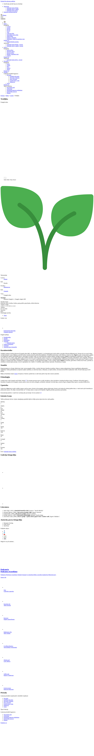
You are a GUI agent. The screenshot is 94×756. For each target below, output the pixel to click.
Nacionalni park (11, 87)
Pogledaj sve (4, 722)
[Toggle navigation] (3, 19)
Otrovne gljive (10, 53)
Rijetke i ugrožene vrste (13, 54)
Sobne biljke (10, 36)
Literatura (6, 345)
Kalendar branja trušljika (10, 451)
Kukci (8, 64)
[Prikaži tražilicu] (2, 17)
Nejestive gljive (11, 51)
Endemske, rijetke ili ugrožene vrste (16, 39)
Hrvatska (9, 75)
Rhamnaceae (7, 287)
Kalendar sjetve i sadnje (13, 9)
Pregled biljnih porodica (13, 41)
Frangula (6, 291)
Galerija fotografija (8, 344)
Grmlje (8, 28)
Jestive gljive (10, 50)
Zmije (8, 69)
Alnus (5, 315)
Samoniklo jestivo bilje (12, 35)
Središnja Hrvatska (14, 76)
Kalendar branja (11, 343)
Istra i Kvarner (13, 79)
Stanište (6, 338)
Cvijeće (9, 26)
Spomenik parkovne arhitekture (14, 90)
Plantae (5, 279)
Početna (3, 95)
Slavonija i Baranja (14, 77)
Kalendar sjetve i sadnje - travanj (15, 46)
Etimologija (7, 340)
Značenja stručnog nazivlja (10, 12)
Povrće (8, 30)
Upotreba (6, 341)
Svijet (8, 83)
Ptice (8, 66)
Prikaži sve (6, 40)
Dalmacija (12, 82)
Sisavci (8, 68)
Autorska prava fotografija (10, 347)
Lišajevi (9, 55)
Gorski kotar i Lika (14, 80)
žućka (15, 373)
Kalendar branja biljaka (12, 8)
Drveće (8, 29)
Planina (8, 93)
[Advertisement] (47, 115)
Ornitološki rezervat (12, 91)
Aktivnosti (6, 6)
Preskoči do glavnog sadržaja (8, 1)
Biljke (7, 95)
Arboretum (9, 89)
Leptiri (8, 65)
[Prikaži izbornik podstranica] (8, 61)
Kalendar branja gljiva (12, 10)
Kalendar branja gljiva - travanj (14, 59)
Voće (8, 32)
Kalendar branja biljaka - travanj (15, 44)
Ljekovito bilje (10, 33)
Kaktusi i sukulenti (11, 37)
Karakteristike (7, 337)
